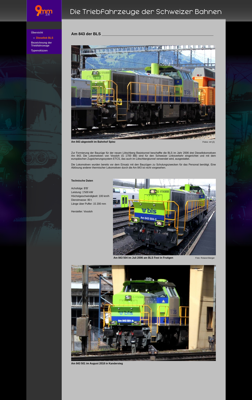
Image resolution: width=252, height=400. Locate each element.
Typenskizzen (43, 50)
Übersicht (42, 32)
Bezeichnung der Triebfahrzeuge (43, 44)
